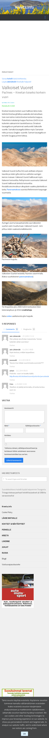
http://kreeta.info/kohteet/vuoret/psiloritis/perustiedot (29, 376)
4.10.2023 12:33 (21, 384)
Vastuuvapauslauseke (11, 564)
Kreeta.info (24, 7)
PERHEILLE (6, 529)
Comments (10, 329)
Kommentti (9, 408)
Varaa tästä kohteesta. (14, 78)
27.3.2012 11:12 (28, 336)
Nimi (6, 425)
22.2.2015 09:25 (22, 370)
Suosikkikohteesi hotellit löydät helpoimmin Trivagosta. (24, 492)
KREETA (5, 535)
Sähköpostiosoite (33, 425)
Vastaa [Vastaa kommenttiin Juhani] (12, 380)
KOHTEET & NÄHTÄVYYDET (13, 523)
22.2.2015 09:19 (24, 360)
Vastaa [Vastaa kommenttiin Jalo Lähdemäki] (12, 345)
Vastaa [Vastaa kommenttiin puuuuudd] (12, 366)
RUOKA (5, 552)
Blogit (4, 558)
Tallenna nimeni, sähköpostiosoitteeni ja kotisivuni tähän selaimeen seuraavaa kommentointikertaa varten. (20, 451)
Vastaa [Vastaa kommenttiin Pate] (12, 393)
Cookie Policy (7, 512)
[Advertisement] (24, 45)
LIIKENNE (6, 541)
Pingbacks (28, 329)
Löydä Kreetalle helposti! (16, 81)
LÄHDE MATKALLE (9, 518)
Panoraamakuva (13, 189)
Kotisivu (7, 435)
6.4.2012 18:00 (28, 349)
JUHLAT (5, 547)
